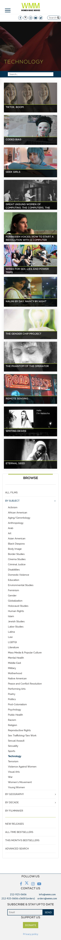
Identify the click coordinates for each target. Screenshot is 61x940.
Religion (12, 725)
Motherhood (15, 673)
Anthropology (15, 523)
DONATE (30, 925)
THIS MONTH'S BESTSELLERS (22, 840)
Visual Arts (14, 771)
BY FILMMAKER (14, 810)
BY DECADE (12, 802)
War (10, 777)
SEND (48, 912)
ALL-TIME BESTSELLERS (19, 832)
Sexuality (13, 745)
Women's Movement (20, 782)
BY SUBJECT (12, 500)
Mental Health (16, 657)
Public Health (15, 714)
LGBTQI (12, 642)
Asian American (16, 538)
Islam (11, 616)
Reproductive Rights (19, 730)
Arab (10, 528)
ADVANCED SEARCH (17, 848)
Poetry (11, 694)
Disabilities (14, 569)
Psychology (14, 709)
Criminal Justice (17, 564)
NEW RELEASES (14, 823)
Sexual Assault (16, 740)
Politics (12, 699)
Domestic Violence (18, 574)
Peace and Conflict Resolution (25, 683)
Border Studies (16, 554)
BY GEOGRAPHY (14, 794)
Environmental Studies (20, 585)
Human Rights (16, 611)
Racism (12, 720)
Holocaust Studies (18, 605)
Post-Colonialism (17, 704)
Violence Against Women (22, 766)
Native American (17, 678)
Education (13, 580)
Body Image (15, 548)
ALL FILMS (11, 492)
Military (12, 668)
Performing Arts (17, 688)
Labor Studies (15, 626)
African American (17, 512)
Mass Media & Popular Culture (25, 652)
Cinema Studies (17, 559)
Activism (12, 507)
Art (9, 533)
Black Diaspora (16, 543)
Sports (11, 751)
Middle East (14, 662)
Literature (13, 647)
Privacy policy (30, 934)
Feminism (13, 590)
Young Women (16, 787)
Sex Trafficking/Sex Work (22, 735)
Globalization (15, 600)
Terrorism (13, 761)
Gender (12, 595)
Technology (14, 756)
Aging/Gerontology (19, 517)
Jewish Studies (16, 621)
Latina (11, 631)
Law (10, 637)
